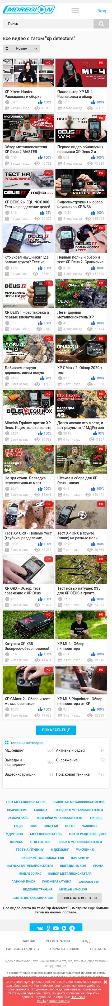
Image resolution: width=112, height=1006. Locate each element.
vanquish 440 (85, 849)
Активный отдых (80, 750)
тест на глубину (30, 850)
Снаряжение (80, 760)
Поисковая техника (80, 774)
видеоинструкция (37, 889)
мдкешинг (60, 850)
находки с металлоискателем (79, 810)
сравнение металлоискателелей (78, 802)
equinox (41, 810)
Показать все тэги (79, 898)
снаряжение (17, 810)
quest (70, 826)
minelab (51, 826)
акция (18, 826)
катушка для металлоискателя (30, 865)
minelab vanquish (73, 889)
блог (33, 825)
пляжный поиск (23, 881)
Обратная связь (64, 949)
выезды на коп (73, 866)
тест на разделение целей (87, 834)
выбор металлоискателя (69, 874)
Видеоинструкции (29, 774)
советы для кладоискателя (33, 898)
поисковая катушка (56, 881)
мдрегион (14, 834)
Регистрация (58, 941)
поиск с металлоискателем (80, 842)
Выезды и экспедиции (29, 762)
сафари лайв (18, 818)
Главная (27, 941)
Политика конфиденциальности (61, 999)
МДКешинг (29, 750)
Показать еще (56, 730)
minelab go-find (30, 873)
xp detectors (40, 842)
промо (98, 865)
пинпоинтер (80, 857)
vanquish (89, 826)
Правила (98, 949)
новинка (16, 842)
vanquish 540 (88, 882)
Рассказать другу (23, 949)
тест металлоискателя (25, 802)
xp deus (96, 818)
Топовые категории (26, 743)
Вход (102, 11)
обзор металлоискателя (42, 858)
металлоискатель (46, 834)
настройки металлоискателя (59, 818)
